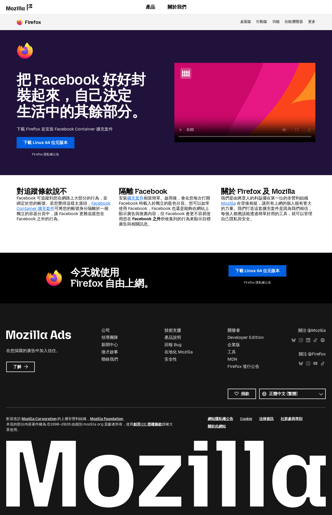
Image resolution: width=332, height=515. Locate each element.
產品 (150, 7)
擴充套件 (135, 198)
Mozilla (228, 203)
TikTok (315, 340)
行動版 (261, 21)
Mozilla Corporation (39, 419)
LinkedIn (308, 340)
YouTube (315, 363)
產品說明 (172, 337)
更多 (311, 21)
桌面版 (245, 21)
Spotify (323, 340)
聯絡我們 (109, 359)
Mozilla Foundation (106, 419)
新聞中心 (109, 344)
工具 (231, 351)
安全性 (170, 359)
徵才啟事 (109, 351)
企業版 (233, 344)
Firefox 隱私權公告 (45, 154)
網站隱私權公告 (220, 419)
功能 (276, 21)
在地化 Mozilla (178, 351)
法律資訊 (266, 419)
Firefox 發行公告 (243, 366)
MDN (232, 359)
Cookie (246, 419)
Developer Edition (245, 337)
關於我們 (177, 7)
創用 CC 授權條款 (147, 424)
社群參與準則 (291, 419)
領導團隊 (109, 337)
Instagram (301, 340)
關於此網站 (217, 426)
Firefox (33, 22)
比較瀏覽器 (294, 21)
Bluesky (293, 340)
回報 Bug (173, 344)
